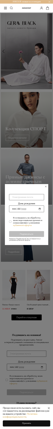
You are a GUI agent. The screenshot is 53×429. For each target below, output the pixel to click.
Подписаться (26, 234)
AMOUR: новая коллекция (26, 2)
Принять (26, 423)
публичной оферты (22, 225)
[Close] (48, 408)
